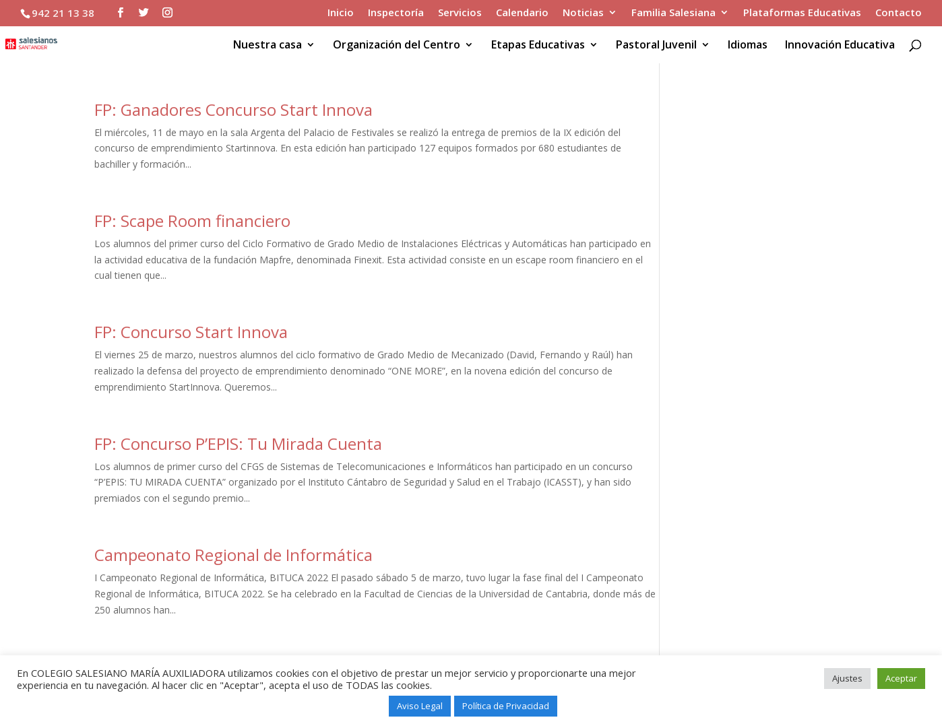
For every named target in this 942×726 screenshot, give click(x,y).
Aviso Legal (420, 706)
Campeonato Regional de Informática (233, 554)
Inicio (340, 13)
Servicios (460, 13)
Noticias (583, 13)
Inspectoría (396, 13)
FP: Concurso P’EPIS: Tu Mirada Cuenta (238, 443)
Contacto (898, 13)
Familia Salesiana (673, 13)
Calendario (522, 13)
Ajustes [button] (847, 678)
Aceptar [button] (901, 678)
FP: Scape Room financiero (192, 220)
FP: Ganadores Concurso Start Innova (233, 109)
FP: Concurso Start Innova (191, 332)
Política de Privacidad (505, 706)
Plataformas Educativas (802, 13)
